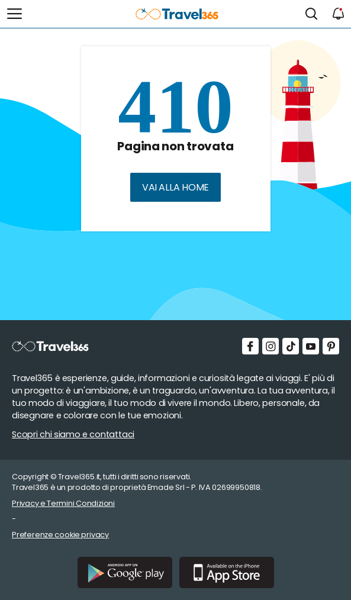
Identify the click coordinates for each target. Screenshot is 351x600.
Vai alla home (175, 187)
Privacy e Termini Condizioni (63, 503)
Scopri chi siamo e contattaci (73, 434)
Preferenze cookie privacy (60, 535)
